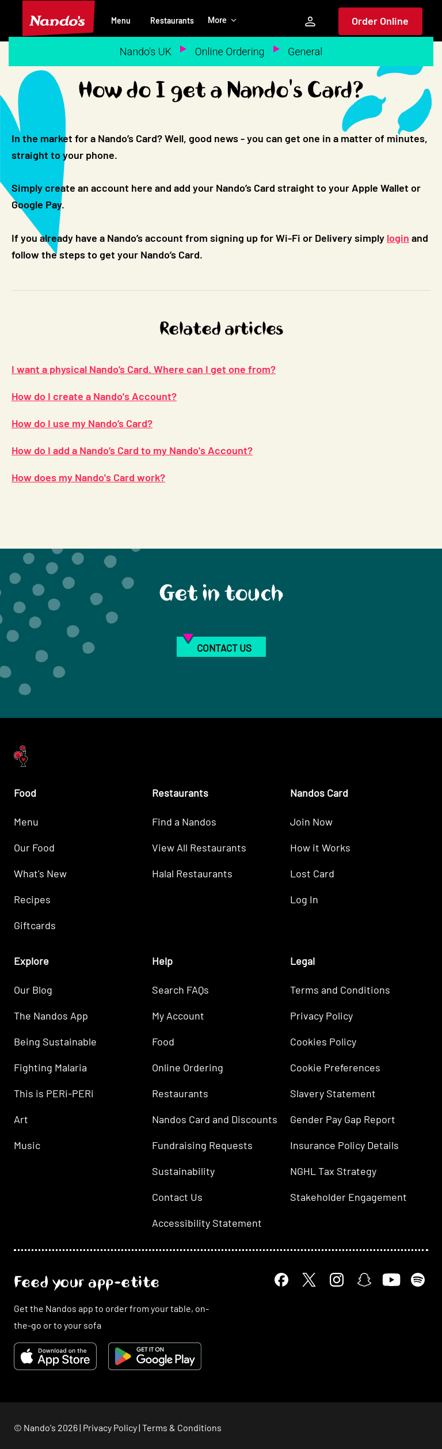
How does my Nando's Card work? (88, 477)
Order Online (380, 20)
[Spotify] (417, 1279)
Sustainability (183, 1171)
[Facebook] (281, 1279)
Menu (121, 20)
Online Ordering (229, 51)
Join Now (311, 821)
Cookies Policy (323, 1041)
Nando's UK (146, 51)
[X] (309, 1279)
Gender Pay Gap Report (342, 1119)
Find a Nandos (184, 821)
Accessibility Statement (207, 1222)
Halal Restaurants (192, 873)
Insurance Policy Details (344, 1145)
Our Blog (33, 989)
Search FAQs (180, 989)
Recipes (32, 899)
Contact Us (177, 1197)
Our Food (34, 847)
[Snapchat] (364, 1279)
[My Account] (310, 21)
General (305, 51)
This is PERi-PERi (54, 1093)
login (398, 237)
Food (163, 1041)
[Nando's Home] (58, 18)
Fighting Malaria (50, 1067)
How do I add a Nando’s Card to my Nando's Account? (132, 450)
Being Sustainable (55, 1041)
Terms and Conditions (340, 989)
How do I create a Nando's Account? (94, 396)
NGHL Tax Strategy (333, 1171)
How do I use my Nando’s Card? (82, 423)
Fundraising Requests (202, 1145)
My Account (178, 1015)
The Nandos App (51, 1015)
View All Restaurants (199, 847)
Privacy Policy (321, 1015)
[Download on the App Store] (55, 1356)
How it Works (320, 847)
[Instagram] (336, 1279)
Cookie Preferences (335, 1067)
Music (27, 1145)
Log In (304, 899)
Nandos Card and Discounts (214, 1119)
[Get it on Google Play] (154, 1356)
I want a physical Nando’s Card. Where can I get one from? (144, 369)
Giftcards (35, 925)
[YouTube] (391, 1279)
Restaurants (172, 20)
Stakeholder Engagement (348, 1197)
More (222, 20)
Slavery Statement (333, 1093)
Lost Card (312, 873)
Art (21, 1119)
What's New (40, 873)
